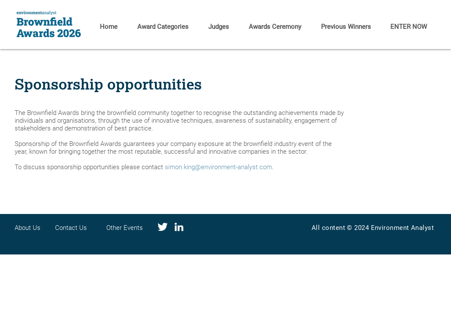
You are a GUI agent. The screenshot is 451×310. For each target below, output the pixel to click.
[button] (345, 26)
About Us (27, 228)
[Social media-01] (179, 227)
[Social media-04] (162, 227)
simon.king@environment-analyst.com (218, 167)
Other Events (124, 228)
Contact (67, 228)
